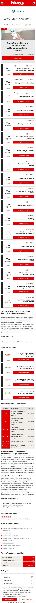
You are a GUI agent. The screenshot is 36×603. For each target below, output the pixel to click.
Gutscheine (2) (16, 25)
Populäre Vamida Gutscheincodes (11, 545)
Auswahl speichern (27, 599)
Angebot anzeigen (23, 74)
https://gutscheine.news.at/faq (11, 507)
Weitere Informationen (8, 548)
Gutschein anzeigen (23, 155)
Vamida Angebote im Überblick (11, 535)
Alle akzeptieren (9, 599)
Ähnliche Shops (7, 533)
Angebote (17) (27, 25)
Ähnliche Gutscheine (8, 543)
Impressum (24, 596)
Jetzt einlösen (18, 58)
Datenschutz (17, 596)
